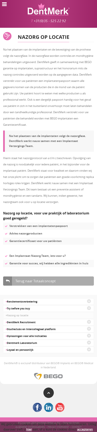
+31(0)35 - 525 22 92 (50, 21)
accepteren (85, 429)
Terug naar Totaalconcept (29, 281)
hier (29, 429)
